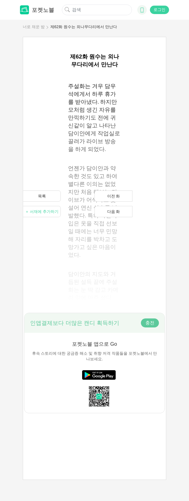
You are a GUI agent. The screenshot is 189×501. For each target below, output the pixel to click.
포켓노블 (37, 9)
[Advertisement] (94, 434)
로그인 (159, 9)
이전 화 (113, 196)
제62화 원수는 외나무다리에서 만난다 (83, 26)
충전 (149, 322)
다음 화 (113, 211)
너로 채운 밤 (34, 26)
